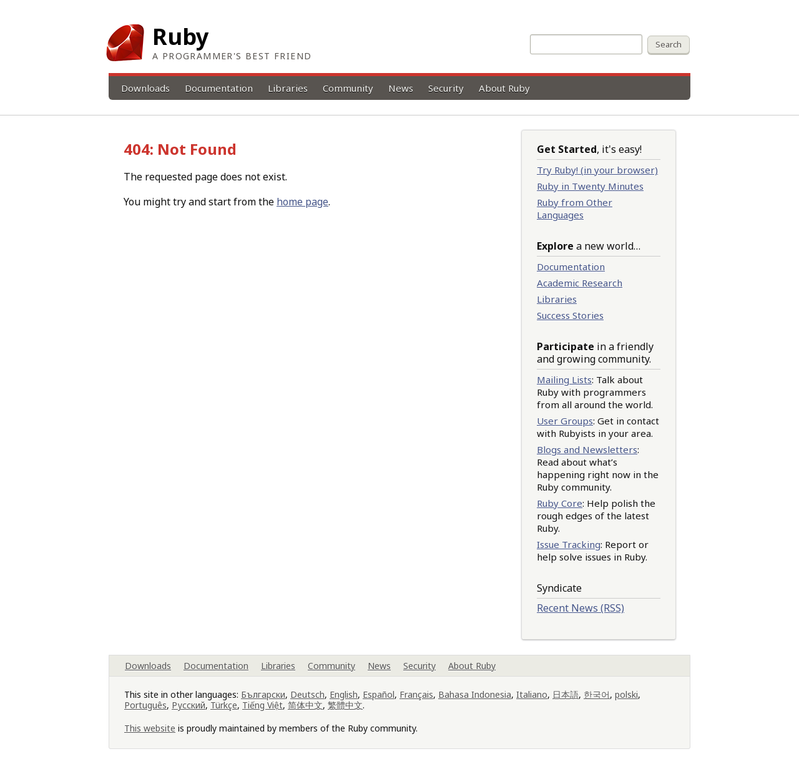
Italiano (531, 694)
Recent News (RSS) (580, 608)
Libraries (288, 88)
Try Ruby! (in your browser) (597, 170)
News (400, 88)
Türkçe (223, 705)
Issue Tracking (568, 544)
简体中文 (305, 705)
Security (446, 88)
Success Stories (570, 315)
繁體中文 (345, 705)
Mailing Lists (564, 379)
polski (626, 694)
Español (379, 694)
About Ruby (504, 88)
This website (149, 728)
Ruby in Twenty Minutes (590, 186)
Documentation (219, 88)
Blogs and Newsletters (587, 449)
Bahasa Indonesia (474, 694)
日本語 (565, 694)
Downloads (145, 88)
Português (145, 705)
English (344, 694)
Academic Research (579, 283)
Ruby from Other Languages (574, 208)
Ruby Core (559, 503)
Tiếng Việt (262, 705)
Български (263, 694)
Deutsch (307, 694)
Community (348, 88)
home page (302, 201)
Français (416, 694)
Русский (188, 705)
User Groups (565, 420)
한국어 (597, 694)
